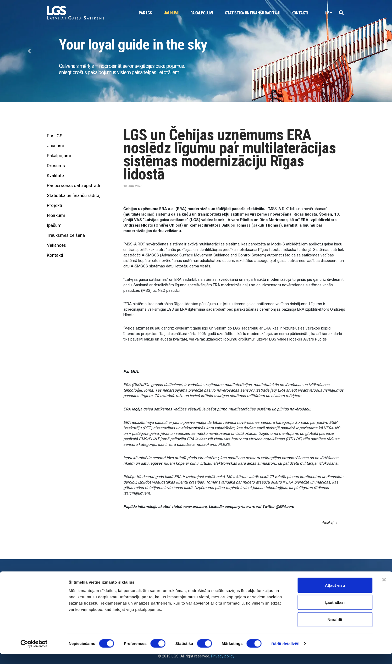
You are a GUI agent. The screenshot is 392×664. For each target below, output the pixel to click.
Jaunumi (171, 12)
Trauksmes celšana (66, 235)
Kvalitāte (55, 175)
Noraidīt (335, 629)
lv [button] (327, 12)
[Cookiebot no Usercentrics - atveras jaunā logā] (34, 654)
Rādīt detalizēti (285, 653)
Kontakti (299, 12)
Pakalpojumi (201, 12)
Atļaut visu (335, 595)
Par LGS (145, 12)
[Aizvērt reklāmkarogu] (384, 589)
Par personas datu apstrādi (73, 185)
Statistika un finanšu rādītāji (252, 12)
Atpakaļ (330, 522)
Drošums (56, 165)
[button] (341, 13)
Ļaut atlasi (335, 612)
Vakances (56, 245)
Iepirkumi (56, 215)
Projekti (54, 205)
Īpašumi (55, 225)
